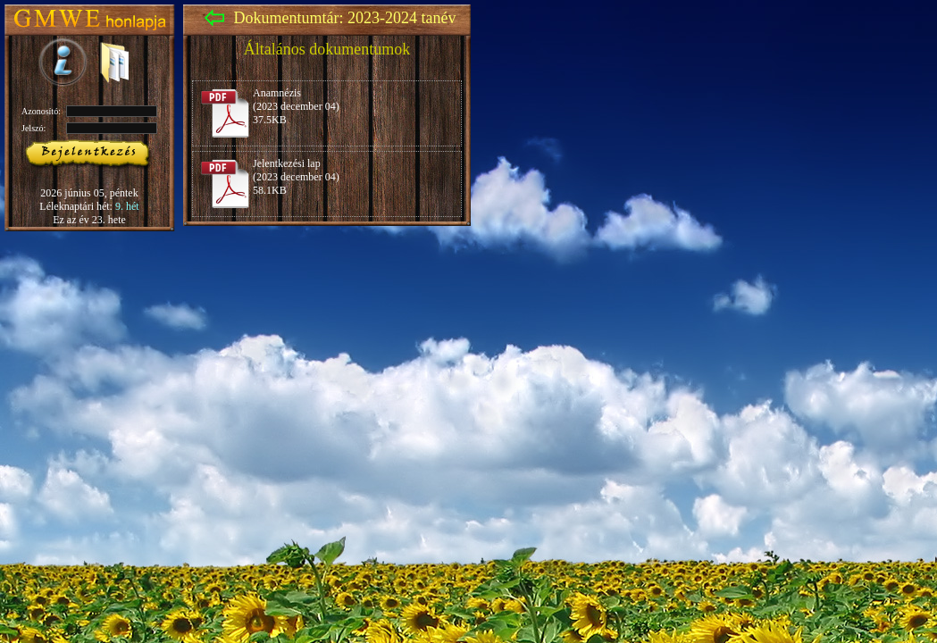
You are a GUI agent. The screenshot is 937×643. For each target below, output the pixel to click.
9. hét (127, 206)
